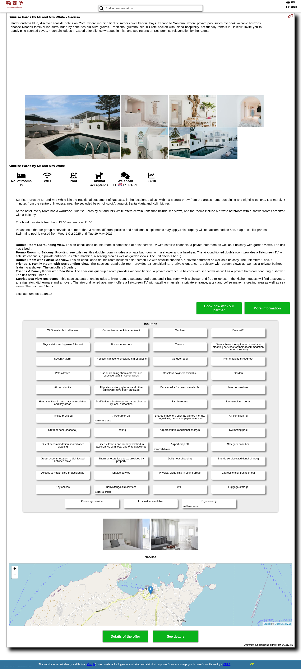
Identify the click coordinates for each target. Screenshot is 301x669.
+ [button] (14, 569)
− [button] (14, 575)
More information (267, 308)
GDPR (227, 664)
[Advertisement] (150, 64)
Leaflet (267, 624)
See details (175, 636)
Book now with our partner (219, 308)
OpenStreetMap (283, 624)
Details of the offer (125, 636)
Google (91, 664)
